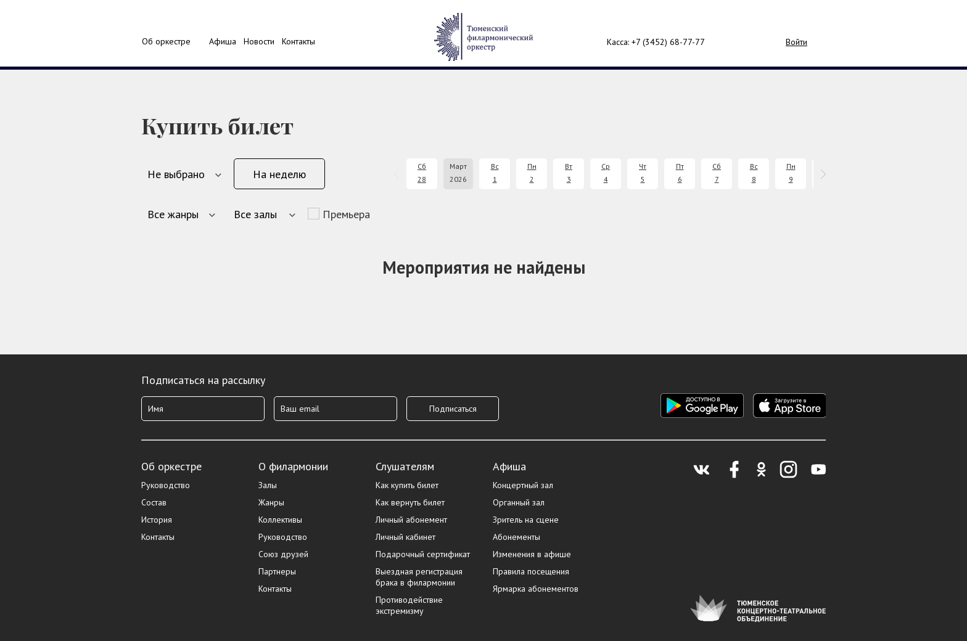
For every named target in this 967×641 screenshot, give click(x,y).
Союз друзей (283, 554)
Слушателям (405, 466)
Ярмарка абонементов (535, 588)
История (156, 519)
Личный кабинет (405, 536)
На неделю (279, 174)
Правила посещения (531, 571)
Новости (259, 41)
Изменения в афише (532, 554)
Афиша (509, 466)
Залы (267, 485)
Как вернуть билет (410, 502)
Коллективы (280, 519)
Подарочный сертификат (423, 554)
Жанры (271, 502)
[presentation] (398, 174)
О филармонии (293, 466)
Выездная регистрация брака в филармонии (419, 577)
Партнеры (277, 571)
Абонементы (516, 536)
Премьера (346, 214)
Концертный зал (523, 485)
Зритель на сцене (526, 519)
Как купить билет (407, 485)
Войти (796, 41)
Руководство (165, 485)
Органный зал (519, 502)
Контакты (298, 41)
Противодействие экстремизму (409, 605)
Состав (154, 502)
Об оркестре (166, 41)
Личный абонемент (411, 519)
